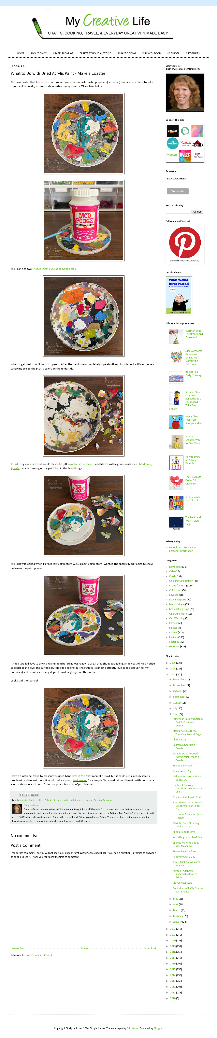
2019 (173, 946)
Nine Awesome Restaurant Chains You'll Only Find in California (193, 358)
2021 (173, 934)
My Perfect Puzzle (182, 882)
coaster (24, 800)
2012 (173, 986)
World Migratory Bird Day (187, 837)
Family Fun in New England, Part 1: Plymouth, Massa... (188, 722)
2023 (173, 674)
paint (73, 800)
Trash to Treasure (103, 800)
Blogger (158, 1028)
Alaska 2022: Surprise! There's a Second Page (187, 733)
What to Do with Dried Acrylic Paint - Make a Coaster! (186, 757)
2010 (173, 998)
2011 (173, 992)
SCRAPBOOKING (127, 53)
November (179, 685)
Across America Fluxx (184, 851)
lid (55, 800)
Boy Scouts (175, 567)
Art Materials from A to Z (192, 499)
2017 (173, 958)
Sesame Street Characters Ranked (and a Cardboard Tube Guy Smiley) (185, 400)
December (179, 679)
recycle (81, 800)
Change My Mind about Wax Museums (186, 844)
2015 (173, 969)
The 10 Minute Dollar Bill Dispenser (193, 480)
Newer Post (18, 948)
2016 (173, 963)
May (176, 898)
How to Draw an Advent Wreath (192, 460)
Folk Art (48, 800)
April (176, 904)
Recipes (173, 637)
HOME (20, 53)
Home (84, 948)
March (177, 910)
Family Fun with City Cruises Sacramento (188, 890)
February (178, 916)
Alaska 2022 (179, 739)
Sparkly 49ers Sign (183, 771)
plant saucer (79, 780)
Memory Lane (177, 604)
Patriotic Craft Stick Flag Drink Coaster (186, 825)
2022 (173, 929)
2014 (173, 975)
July (175, 708)
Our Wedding (177, 618)
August (177, 702)
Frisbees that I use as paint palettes (54, 269)
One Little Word (178, 613)
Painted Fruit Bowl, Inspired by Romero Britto (185, 874)
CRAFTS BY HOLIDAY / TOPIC (95, 53)
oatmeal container (82, 464)
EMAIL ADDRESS (176, 178)
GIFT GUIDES (193, 53)
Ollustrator (133, 1028)
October (178, 691)
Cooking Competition (181, 581)
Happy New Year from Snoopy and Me (194, 420)
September (179, 696)
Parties (173, 623)
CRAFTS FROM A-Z (63, 53)
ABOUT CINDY (39, 53)
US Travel (174, 646)
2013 (173, 981)
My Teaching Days (179, 609)
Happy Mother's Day (184, 856)
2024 (173, 668)
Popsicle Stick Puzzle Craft (187, 797)
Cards (172, 576)
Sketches (174, 641)
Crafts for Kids (36, 800)
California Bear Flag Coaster (184, 747)
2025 (173, 663)
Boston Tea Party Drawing (193, 374)
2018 (173, 952)
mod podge (63, 800)
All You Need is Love (184, 832)
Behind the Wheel (182, 765)
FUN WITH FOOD (151, 53)
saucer (89, 800)
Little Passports (177, 599)
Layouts (173, 595)
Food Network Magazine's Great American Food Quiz (187, 806)
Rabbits (173, 632)
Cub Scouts (175, 590)
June (176, 714)
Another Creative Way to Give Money (193, 440)
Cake (172, 571)
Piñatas (173, 627)
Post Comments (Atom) (39, 955)
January (177, 921)
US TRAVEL (173, 53)
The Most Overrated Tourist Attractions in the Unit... (188, 788)
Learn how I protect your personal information (183, 549)
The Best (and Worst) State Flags (193, 521)
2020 (173, 940)
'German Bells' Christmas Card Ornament (194, 334)
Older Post (150, 948)
